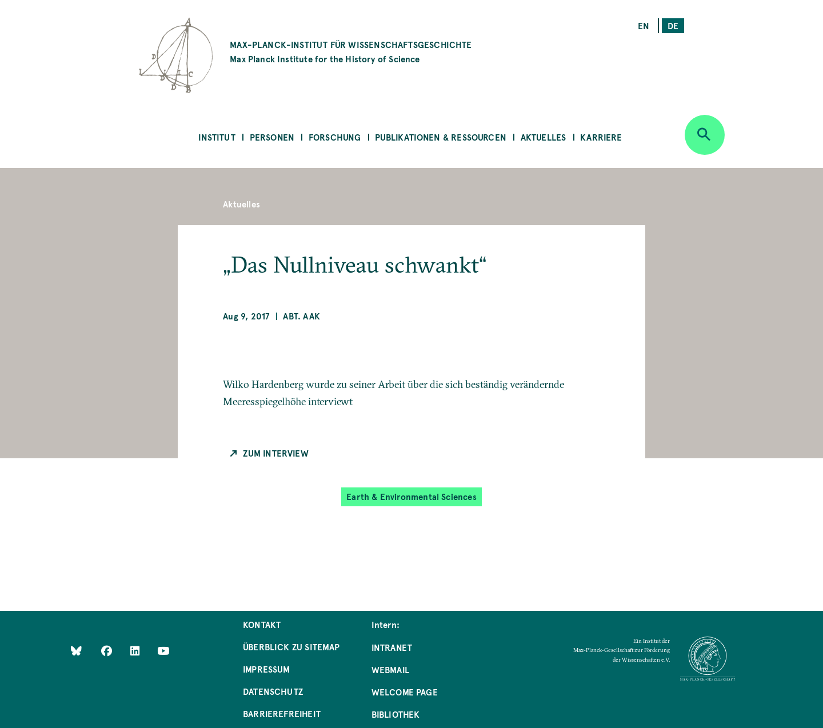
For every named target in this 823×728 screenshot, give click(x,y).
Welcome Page (404, 692)
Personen (272, 137)
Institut (216, 137)
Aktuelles (543, 137)
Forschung (335, 137)
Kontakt (262, 624)
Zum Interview (275, 453)
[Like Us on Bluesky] (76, 651)
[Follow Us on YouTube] (163, 651)
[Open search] (705, 135)
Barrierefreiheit (282, 713)
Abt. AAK (301, 316)
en (643, 25)
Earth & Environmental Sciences (411, 496)
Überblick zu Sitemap (291, 647)
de (673, 25)
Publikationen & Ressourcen (440, 137)
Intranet (391, 647)
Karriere (601, 137)
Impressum (266, 669)
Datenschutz (273, 691)
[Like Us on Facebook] (107, 651)
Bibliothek (395, 714)
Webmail (390, 669)
